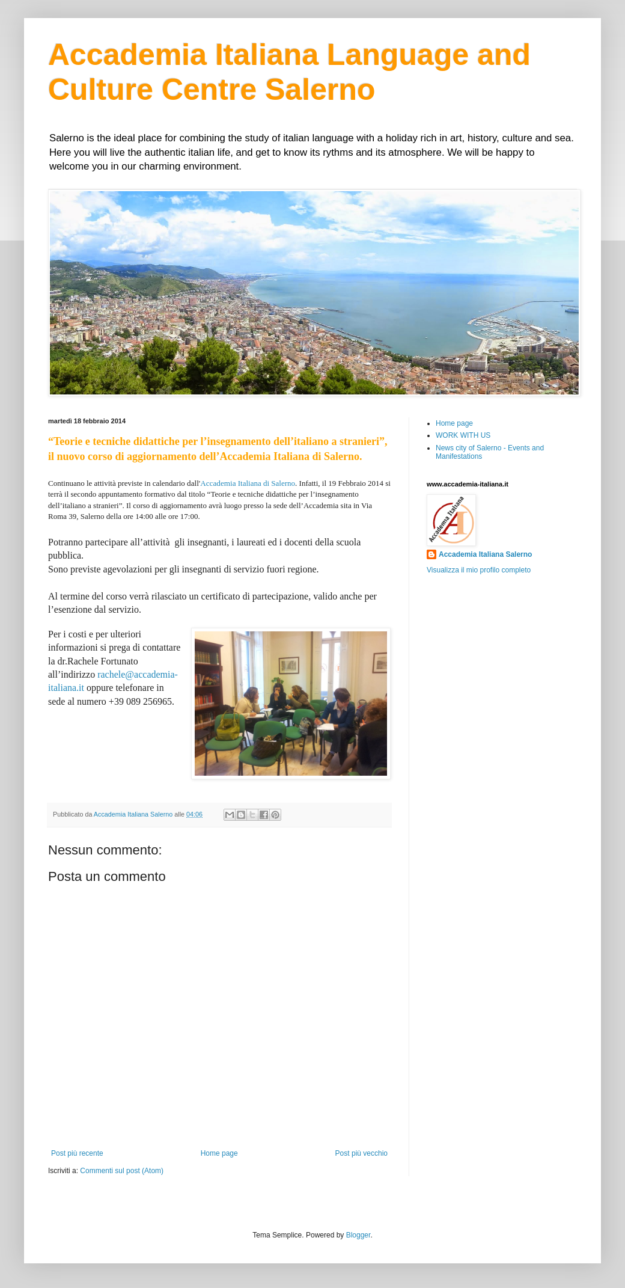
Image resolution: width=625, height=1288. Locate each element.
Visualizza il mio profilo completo (479, 570)
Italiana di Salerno (266, 483)
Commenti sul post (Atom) (121, 1171)
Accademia (218, 483)
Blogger (358, 1235)
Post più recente (77, 1153)
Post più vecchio (361, 1153)
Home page (219, 1153)
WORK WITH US (463, 435)
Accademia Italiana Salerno (485, 554)
